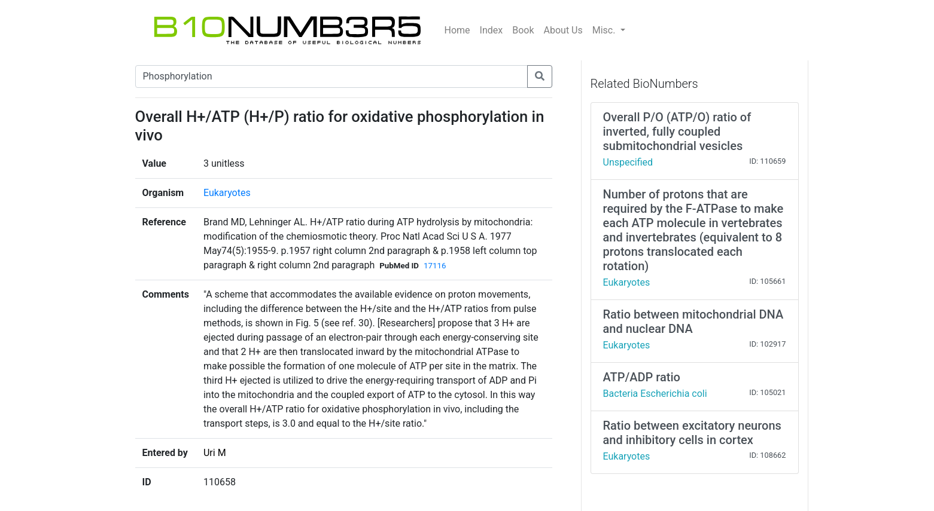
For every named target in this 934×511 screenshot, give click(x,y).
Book (523, 30)
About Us (563, 30)
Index (491, 30)
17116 (435, 265)
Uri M (214, 452)
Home (457, 30)
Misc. (605, 30)
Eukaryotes (227, 192)
